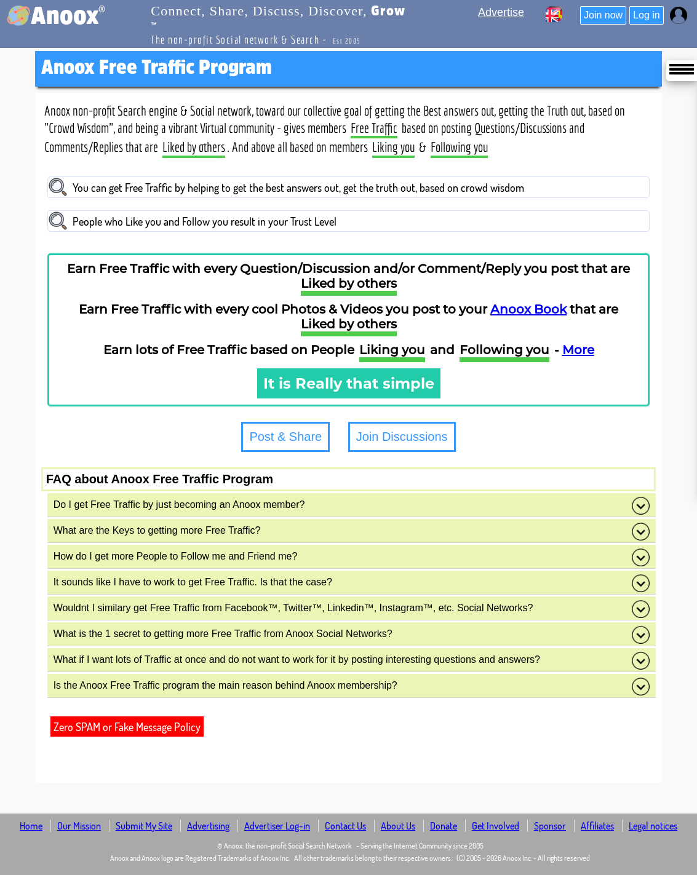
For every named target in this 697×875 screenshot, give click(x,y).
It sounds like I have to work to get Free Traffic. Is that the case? (352, 583)
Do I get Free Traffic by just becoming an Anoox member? (352, 505)
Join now (603, 15)
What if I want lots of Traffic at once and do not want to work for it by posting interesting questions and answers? (352, 660)
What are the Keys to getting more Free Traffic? (352, 531)
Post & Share (285, 436)
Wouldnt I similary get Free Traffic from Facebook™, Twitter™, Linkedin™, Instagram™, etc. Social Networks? (352, 609)
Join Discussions (402, 436)
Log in (646, 15)
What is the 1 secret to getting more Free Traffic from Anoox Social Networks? (352, 634)
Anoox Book (528, 309)
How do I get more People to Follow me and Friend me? (352, 557)
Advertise (501, 12)
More (578, 349)
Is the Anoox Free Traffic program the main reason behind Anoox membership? (352, 686)
